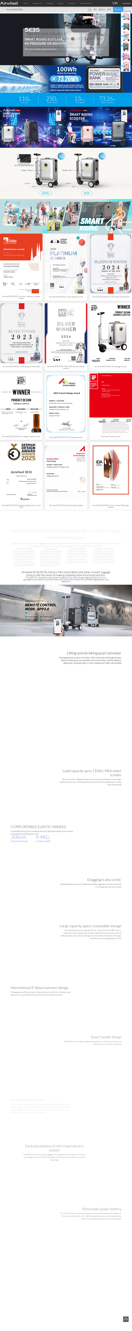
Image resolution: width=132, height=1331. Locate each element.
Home (25, 3)
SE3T (109, 10)
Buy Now (118, 10)
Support (60, 3)
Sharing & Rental (85, 3)
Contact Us (48, 10)
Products (50, 3)
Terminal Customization (31, 10)
